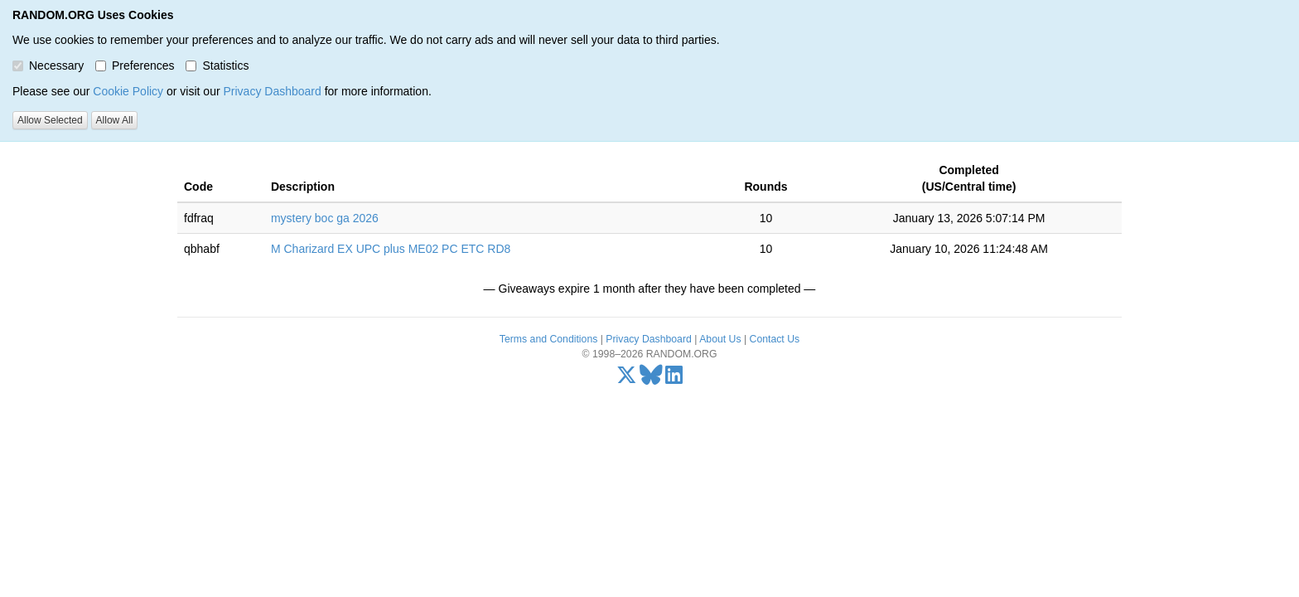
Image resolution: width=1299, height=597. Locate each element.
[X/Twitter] (626, 379)
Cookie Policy (128, 91)
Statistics (217, 65)
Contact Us (775, 339)
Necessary (48, 65)
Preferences (134, 65)
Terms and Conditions (548, 339)
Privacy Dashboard (272, 91)
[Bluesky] (651, 379)
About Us (720, 339)
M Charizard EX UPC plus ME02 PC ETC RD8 (390, 248)
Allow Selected (50, 120)
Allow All (114, 120)
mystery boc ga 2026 (325, 218)
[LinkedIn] (674, 379)
